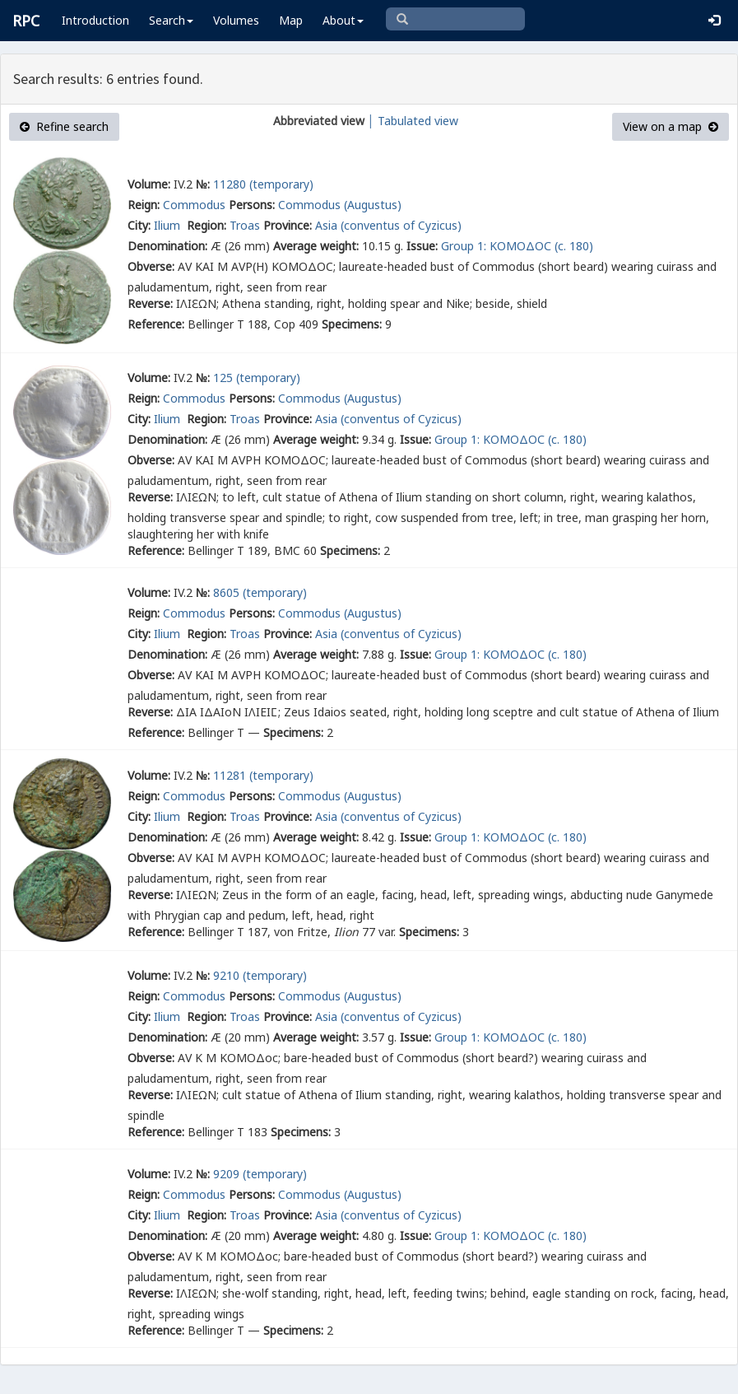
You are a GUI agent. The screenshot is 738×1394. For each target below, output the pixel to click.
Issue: (422, 246)
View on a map (670, 126)
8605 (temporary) (260, 592)
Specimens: (352, 324)
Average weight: (316, 246)
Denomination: (167, 246)
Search (171, 20)
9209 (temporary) (260, 1174)
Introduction (95, 20)
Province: (287, 225)
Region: (206, 225)
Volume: (149, 184)
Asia (326, 225)
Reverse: (150, 303)
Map (291, 20)
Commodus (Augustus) (339, 204)
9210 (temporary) (260, 975)
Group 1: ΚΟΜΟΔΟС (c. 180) (517, 246)
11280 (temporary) (263, 184)
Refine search (64, 126)
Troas (245, 225)
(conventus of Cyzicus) (401, 225)
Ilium (168, 225)
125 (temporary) (256, 377)
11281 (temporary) (263, 775)
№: (203, 184)
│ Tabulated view (411, 120)
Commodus (194, 204)
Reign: (144, 204)
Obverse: (151, 266)
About (343, 20)
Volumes (236, 20)
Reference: (156, 324)
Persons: (252, 204)
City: (139, 225)
